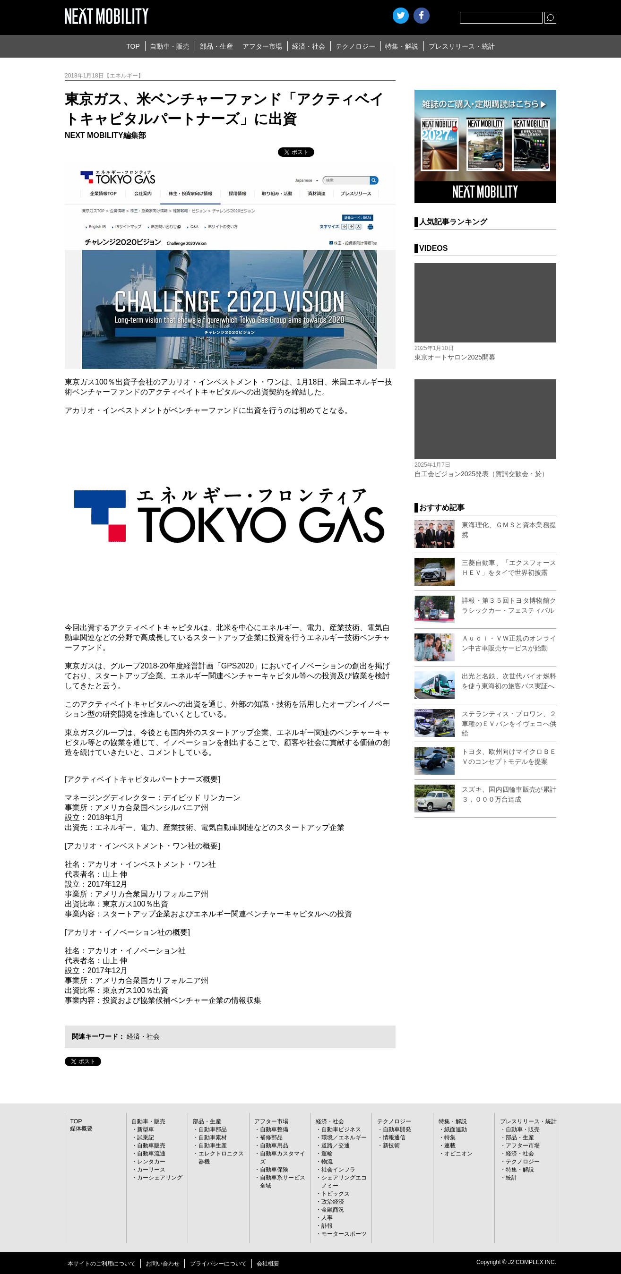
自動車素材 (212, 1137)
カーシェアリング (159, 1177)
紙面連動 (455, 1129)
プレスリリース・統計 (462, 46)
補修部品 (271, 1137)
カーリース (151, 1169)
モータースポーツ (344, 1234)
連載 (450, 1145)
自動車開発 (397, 1129)
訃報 (327, 1226)
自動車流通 (151, 1153)
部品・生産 (216, 46)
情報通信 (394, 1137)
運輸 (327, 1153)
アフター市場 (262, 46)
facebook (422, 16)
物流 (327, 1161)
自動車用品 (274, 1145)
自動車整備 (274, 1129)
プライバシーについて (218, 1263)
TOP (133, 46)
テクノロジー (355, 46)
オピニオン (458, 1153)
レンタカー (151, 1161)
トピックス (335, 1193)
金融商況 (332, 1209)
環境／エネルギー (344, 1137)
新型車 (145, 1129)
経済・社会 (308, 46)
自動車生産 (212, 1145)
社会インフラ (338, 1169)
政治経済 (332, 1201)
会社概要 (268, 1263)
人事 (327, 1217)
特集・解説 (401, 46)
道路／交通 (335, 1145)
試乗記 (145, 1137)
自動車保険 (274, 1169)
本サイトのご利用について (102, 1263)
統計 (511, 1177)
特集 (450, 1137)
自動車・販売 (170, 46)
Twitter (401, 16)
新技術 (391, 1145)
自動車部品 (212, 1129)
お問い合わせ (163, 1263)
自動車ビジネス (341, 1129)
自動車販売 (151, 1145)
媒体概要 (81, 1128)
